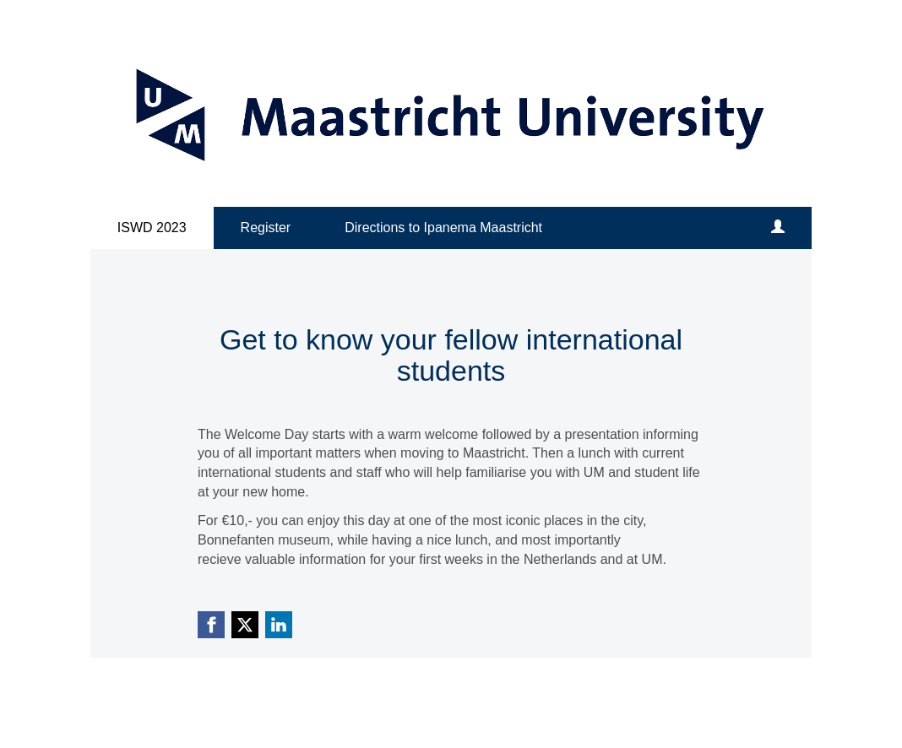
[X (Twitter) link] (244, 624)
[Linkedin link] (278, 624)
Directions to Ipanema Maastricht (443, 227)
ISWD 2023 (152, 227)
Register (266, 227)
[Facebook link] (211, 624)
